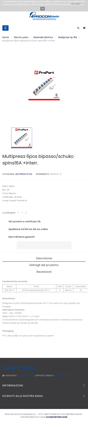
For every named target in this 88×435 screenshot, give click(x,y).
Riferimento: (42, 174)
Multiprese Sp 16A (23, 174)
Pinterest (26, 212)
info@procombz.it (26, 375)
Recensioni (44, 272)
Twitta (22, 212)
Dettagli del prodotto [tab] (44, 265)
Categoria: (8, 174)
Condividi (18, 212)
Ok (42, 8)
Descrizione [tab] (44, 258)
